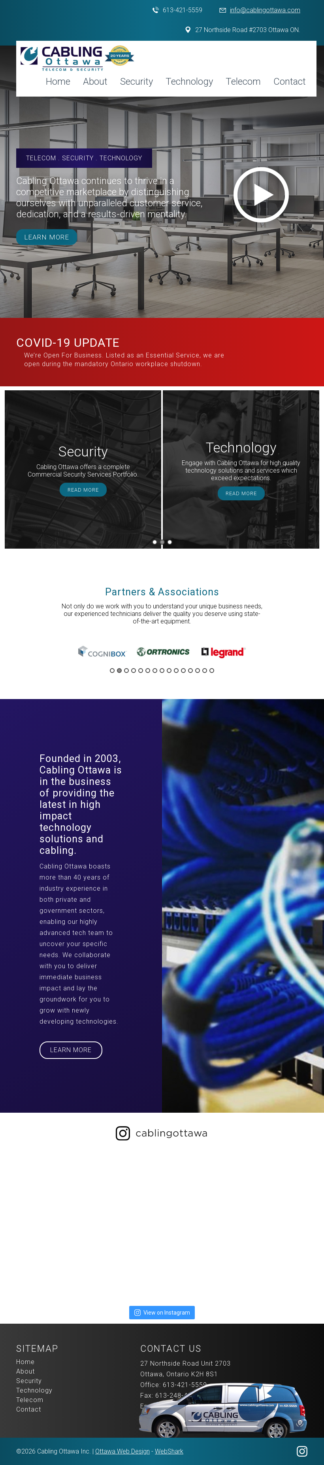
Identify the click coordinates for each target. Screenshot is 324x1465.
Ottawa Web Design (122, 1451)
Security (136, 81)
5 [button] (140, 670)
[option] (83, 469)
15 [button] (211, 670)
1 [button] (154, 542)
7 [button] (155, 670)
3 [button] (169, 542)
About (95, 81)
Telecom (243, 81)
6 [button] (147, 670)
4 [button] (133, 670)
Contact (289, 81)
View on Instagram (162, 1312)
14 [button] (204, 670)
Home (58, 81)
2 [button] (162, 542)
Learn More (46, 237)
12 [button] (190, 670)
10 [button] (176, 670)
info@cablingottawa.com (265, 10)
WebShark (169, 1451)
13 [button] (197, 670)
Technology (189, 81)
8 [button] (162, 670)
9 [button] (169, 670)
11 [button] (183, 670)
